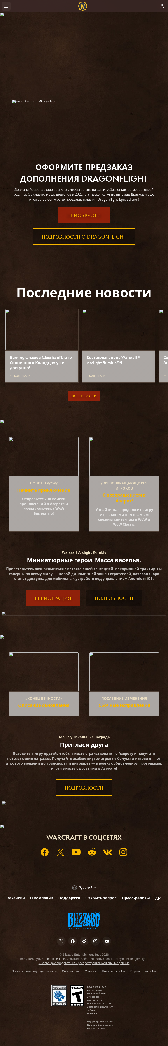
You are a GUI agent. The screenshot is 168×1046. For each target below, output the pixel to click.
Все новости (84, 396)
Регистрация (53, 597)
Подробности (113, 597)
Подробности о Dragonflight (84, 236)
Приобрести (84, 215)
